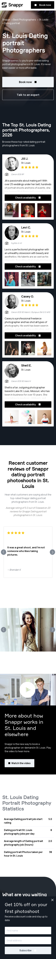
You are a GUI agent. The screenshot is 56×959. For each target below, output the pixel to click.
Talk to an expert (28, 95)
